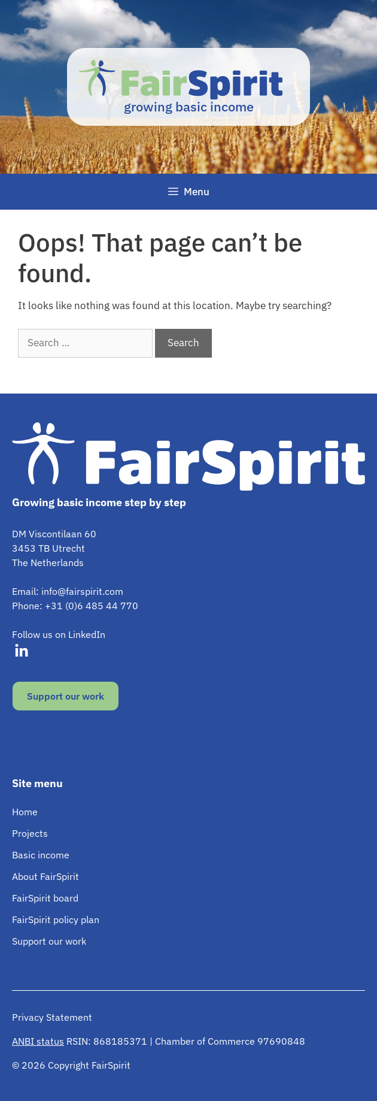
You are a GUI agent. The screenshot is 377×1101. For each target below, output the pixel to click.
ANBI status (38, 1041)
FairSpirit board (45, 898)
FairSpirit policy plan (55, 919)
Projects (30, 833)
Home (25, 812)
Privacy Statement (52, 1017)
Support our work (65, 696)
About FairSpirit (45, 876)
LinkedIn (86, 634)
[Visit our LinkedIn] (21, 651)
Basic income (40, 855)
